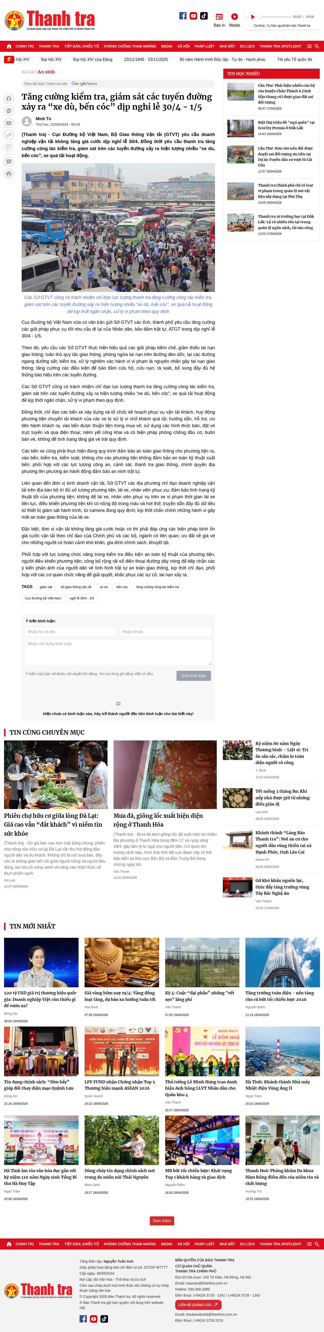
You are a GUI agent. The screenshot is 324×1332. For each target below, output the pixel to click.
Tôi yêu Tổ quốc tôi (300, 59)
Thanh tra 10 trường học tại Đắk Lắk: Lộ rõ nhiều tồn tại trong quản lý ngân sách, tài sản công (286, 222)
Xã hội (183, 46)
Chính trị (25, 46)
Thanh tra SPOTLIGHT (280, 46)
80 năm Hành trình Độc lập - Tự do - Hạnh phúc (228, 59)
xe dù (104, 587)
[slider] (275, 17)
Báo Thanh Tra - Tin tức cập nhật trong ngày (49, 20)
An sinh (46, 72)
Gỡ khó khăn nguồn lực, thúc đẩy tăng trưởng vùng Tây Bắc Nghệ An (282, 887)
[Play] (253, 17)
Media (166, 46)
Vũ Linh (9, 880)
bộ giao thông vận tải (76, 587)
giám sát (46, 587)
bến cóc (122, 587)
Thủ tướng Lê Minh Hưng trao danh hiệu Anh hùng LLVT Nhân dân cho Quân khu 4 (201, 1088)
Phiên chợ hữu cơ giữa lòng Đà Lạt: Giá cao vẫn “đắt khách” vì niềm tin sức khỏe (53, 824)
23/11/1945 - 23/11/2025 (152, 59)
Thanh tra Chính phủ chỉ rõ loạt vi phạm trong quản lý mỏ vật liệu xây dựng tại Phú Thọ (285, 191)
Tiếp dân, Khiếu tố (81, 46)
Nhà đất (227, 46)
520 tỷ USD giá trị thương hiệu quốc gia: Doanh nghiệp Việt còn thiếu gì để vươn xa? (40, 999)
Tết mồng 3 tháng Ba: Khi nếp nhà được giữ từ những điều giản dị (283, 798)
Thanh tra (49, 46)
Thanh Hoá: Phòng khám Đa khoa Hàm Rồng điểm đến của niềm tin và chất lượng (282, 1177)
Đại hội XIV (57, 59)
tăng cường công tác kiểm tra (157, 587)
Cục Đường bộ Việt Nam (43, 598)
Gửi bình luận (194, 676)
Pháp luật (204, 46)
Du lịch (247, 46)
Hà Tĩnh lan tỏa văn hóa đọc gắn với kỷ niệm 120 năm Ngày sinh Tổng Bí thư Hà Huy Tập (40, 1177)
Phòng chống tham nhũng (130, 46)
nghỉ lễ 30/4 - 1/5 (82, 598)
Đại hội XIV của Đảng (98, 59)
